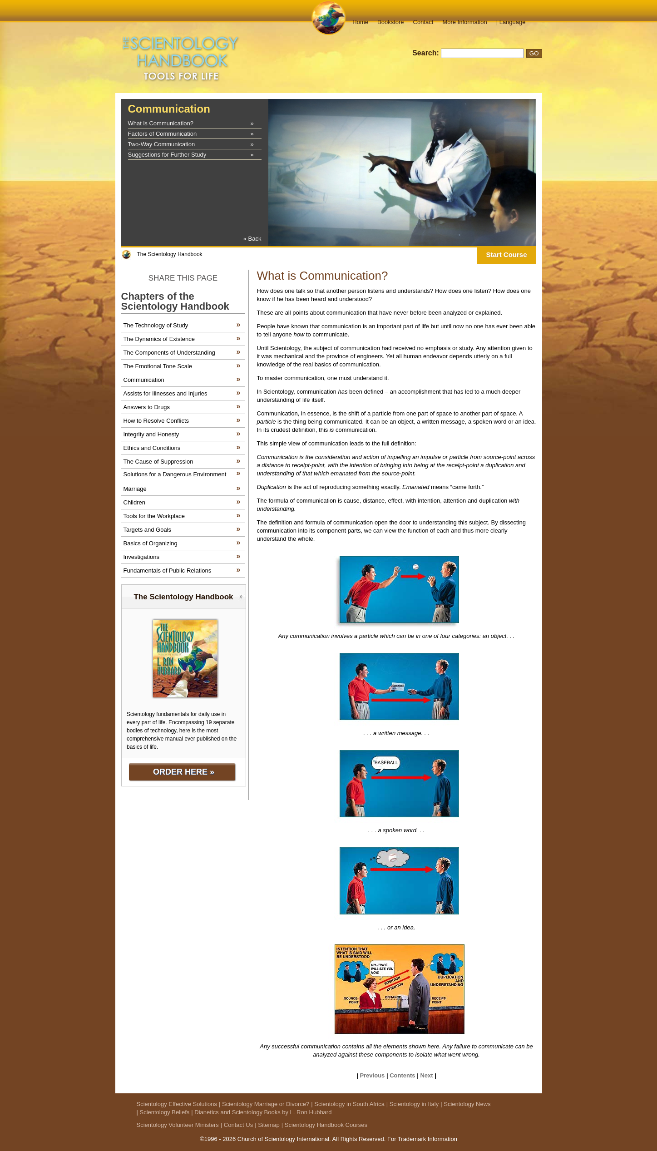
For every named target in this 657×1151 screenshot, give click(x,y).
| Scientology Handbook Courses (324, 1124)
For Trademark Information (422, 1139)
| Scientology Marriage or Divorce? (264, 1104)
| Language (511, 22)
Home (360, 22)
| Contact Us (237, 1124)
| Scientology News (465, 1104)
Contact (423, 22)
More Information (464, 22)
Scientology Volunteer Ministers (178, 1124)
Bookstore (390, 22)
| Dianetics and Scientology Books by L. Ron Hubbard (261, 1112)
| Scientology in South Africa (348, 1104)
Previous (372, 1075)
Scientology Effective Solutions (177, 1104)
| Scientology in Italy (412, 1104)
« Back (252, 239)
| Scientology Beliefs (163, 1112)
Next (426, 1075)
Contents (402, 1075)
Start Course (506, 254)
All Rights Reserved (358, 1139)
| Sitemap (267, 1124)
